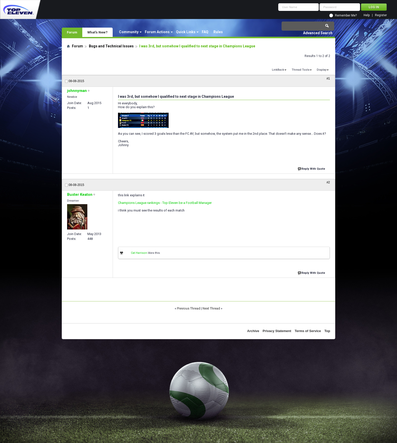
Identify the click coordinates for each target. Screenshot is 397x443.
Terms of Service (308, 331)
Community (128, 32)
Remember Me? (346, 15)
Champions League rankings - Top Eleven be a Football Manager (165, 203)
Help (367, 15)
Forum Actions (157, 32)
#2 (328, 182)
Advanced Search (317, 33)
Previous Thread (188, 308)
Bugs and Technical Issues (111, 46)
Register (381, 15)
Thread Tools (300, 69)
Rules (218, 32)
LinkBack (278, 69)
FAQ (205, 32)
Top (327, 331)
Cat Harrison (139, 253)
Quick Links (185, 32)
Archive (253, 331)
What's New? (97, 32)
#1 (328, 78)
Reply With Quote (312, 168)
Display (321, 69)
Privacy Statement (277, 331)
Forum (72, 32)
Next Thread (211, 308)
